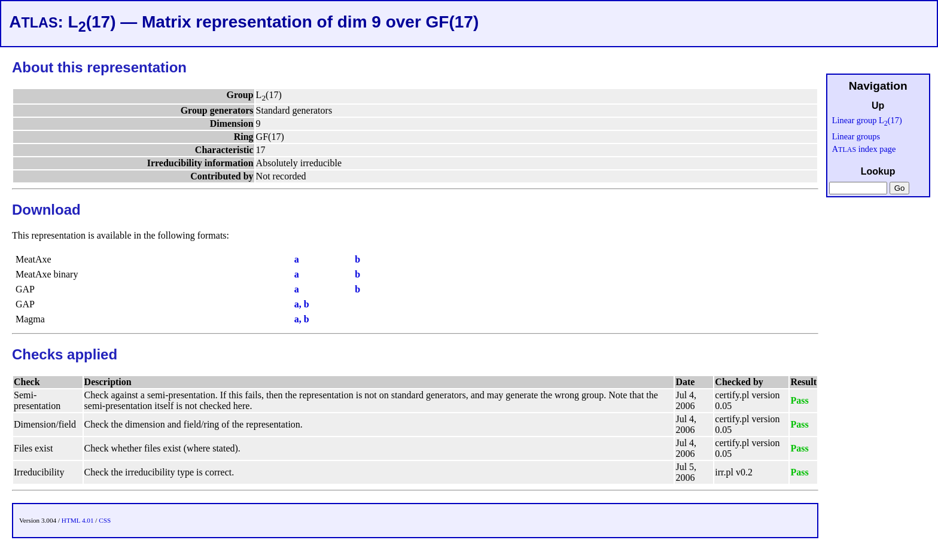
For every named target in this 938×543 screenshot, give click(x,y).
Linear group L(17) (867, 120)
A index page (864, 149)
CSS (105, 520)
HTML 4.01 (78, 520)
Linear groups (856, 136)
